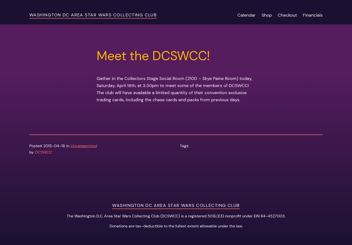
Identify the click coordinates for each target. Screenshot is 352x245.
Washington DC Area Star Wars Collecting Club (93, 15)
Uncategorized (84, 145)
